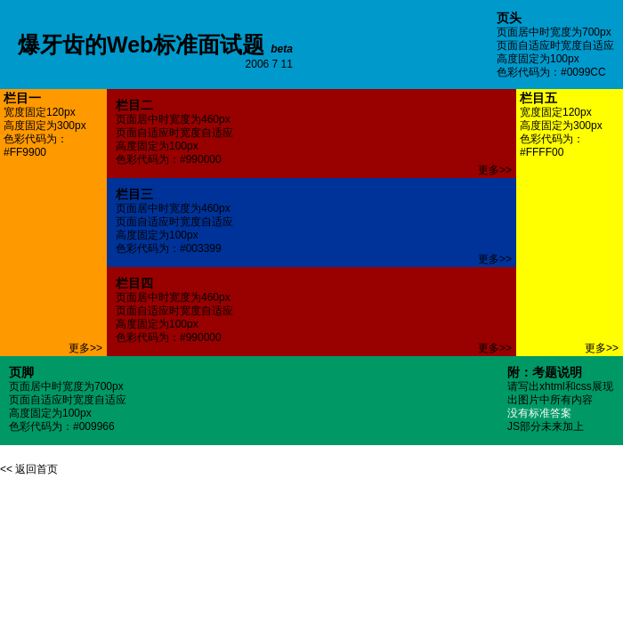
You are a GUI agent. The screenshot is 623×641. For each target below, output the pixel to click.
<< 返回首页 (29, 469)
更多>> (85, 348)
